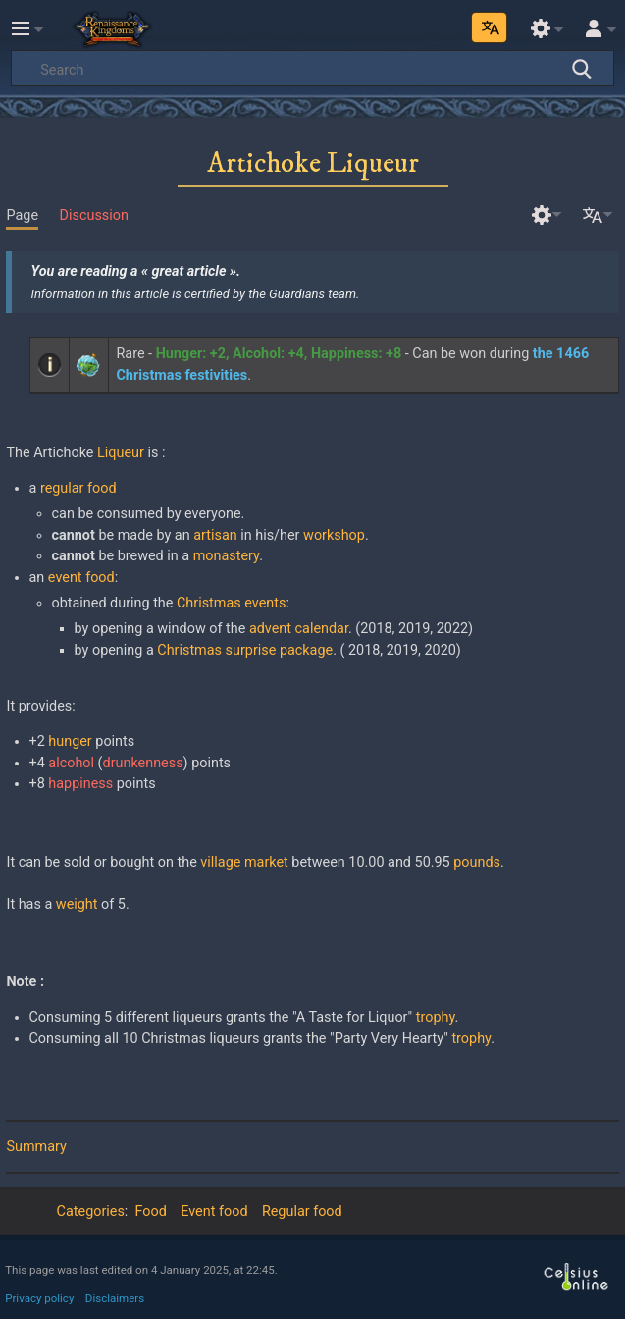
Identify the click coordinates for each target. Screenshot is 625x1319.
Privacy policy (39, 1298)
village (220, 862)
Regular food (302, 1211)
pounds (476, 862)
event (65, 577)
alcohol (71, 763)
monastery (226, 556)
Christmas (209, 603)
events (265, 603)
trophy (435, 1017)
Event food (214, 1211)
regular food (78, 488)
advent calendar (298, 628)
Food (151, 1211)
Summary (36, 1146)
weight (77, 904)
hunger (69, 741)
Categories (91, 1211)
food (100, 577)
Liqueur (120, 453)
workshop (334, 535)
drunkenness (143, 763)
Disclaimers (114, 1298)
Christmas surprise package (245, 650)
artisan (214, 535)
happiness (80, 783)
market (266, 862)
